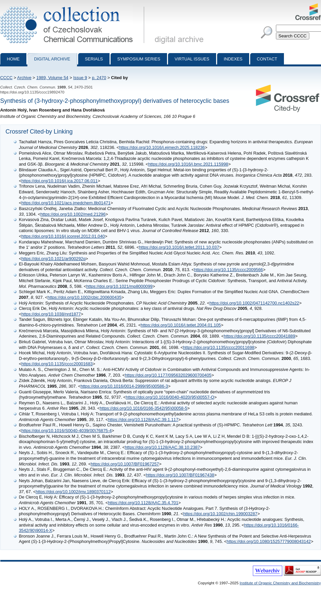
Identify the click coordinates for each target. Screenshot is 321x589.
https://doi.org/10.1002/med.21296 (73, 214)
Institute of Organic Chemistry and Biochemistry (280, 583)
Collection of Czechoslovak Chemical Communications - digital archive (73, 6)
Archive (24, 77)
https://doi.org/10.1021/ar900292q (53, 258)
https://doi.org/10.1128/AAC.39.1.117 (143, 419)
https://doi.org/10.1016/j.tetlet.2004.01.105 (181, 325)
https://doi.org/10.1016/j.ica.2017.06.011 (59, 180)
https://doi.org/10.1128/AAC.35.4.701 (143, 502)
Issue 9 (80, 77)
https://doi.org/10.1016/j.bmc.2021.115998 (188, 164)
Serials (94, 58)
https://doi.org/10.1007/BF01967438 (180, 474)
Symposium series (138, 58)
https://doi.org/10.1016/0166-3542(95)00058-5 (143, 408)
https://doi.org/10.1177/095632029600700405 (168, 375)
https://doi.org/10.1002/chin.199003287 (220, 513)
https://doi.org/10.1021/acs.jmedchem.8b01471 (66, 202)
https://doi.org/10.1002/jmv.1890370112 (73, 491)
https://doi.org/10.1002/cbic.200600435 (84, 297)
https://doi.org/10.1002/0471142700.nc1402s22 (254, 303)
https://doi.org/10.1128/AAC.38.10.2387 (162, 447)
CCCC (6, 77)
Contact (267, 58)
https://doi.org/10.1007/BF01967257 (125, 463)
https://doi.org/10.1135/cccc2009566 (228, 269)
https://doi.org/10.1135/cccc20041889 (259, 336)
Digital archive (52, 58)
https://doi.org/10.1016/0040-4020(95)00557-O (170, 397)
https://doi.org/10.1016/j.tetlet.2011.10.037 (179, 247)
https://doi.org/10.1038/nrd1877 (51, 314)
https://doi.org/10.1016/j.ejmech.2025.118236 (162, 147)
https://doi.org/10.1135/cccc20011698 (218, 347)
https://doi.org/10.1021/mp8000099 (119, 286)
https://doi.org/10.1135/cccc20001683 (57, 363)
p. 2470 (99, 77)
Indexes (233, 58)
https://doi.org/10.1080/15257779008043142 (269, 541)
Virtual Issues (192, 58)
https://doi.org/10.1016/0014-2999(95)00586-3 (124, 386)
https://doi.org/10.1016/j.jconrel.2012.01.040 (63, 236)
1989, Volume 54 (52, 77)
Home (13, 58)
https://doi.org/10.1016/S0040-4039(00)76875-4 (66, 430)
